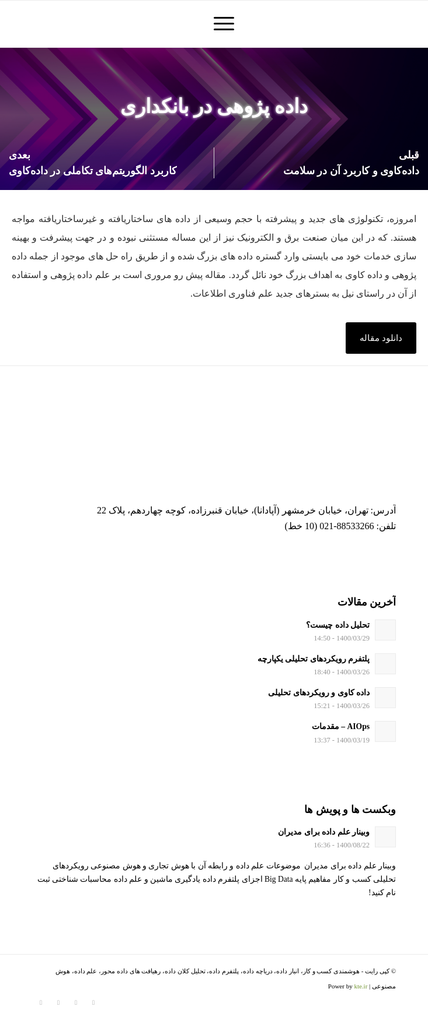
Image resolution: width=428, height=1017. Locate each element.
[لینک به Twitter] (93, 1002)
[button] (381, 338)
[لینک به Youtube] (41, 1002)
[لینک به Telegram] (58, 1002)
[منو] (221, 24)
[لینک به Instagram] (76, 1002)
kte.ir (360, 986)
